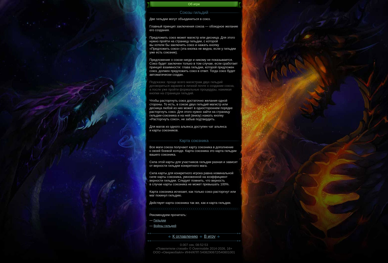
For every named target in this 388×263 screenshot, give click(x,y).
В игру (210, 236)
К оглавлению (185, 236)
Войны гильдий (165, 226)
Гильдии (160, 220)
